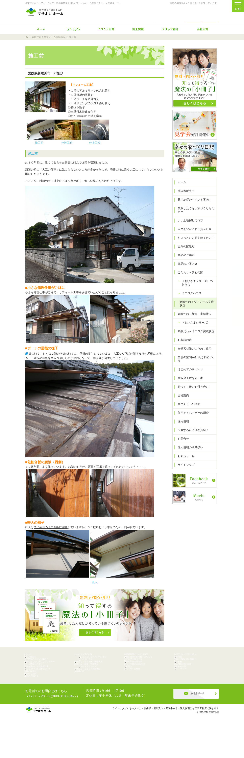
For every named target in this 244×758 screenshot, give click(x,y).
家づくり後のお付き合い (191, 392)
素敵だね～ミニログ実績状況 (194, 340)
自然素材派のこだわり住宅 (193, 357)
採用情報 (181, 426)
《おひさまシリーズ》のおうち (198, 291)
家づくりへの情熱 (187, 409)
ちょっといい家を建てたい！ (194, 246)
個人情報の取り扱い (188, 452)
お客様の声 (183, 348)
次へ (95, 582)
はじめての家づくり (188, 374)
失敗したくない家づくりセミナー (194, 218)
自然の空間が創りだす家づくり (195, 366)
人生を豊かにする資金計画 (193, 237)
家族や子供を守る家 (188, 383)
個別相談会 (239, 311)
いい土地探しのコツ (188, 229)
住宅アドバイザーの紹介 (191, 418)
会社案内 (181, 400)
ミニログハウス (189, 301)
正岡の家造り (184, 255)
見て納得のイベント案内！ (193, 208)
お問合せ (181, 444)
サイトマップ (184, 469)
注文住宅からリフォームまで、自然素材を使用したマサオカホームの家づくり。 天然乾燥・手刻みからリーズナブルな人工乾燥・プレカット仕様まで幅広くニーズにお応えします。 (115, 3)
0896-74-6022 (155, 14)
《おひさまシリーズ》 (194, 331)
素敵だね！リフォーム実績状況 (196, 312)
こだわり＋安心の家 (188, 281)
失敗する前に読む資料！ (191, 435)
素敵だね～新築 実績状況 (193, 322)
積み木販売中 (184, 199)
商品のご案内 (184, 263)
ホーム (180, 191)
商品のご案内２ (185, 272)
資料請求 (211, 14)
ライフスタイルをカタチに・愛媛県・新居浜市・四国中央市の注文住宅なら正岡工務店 (159, 738)
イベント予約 (239, 280)
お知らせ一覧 (184, 461)
